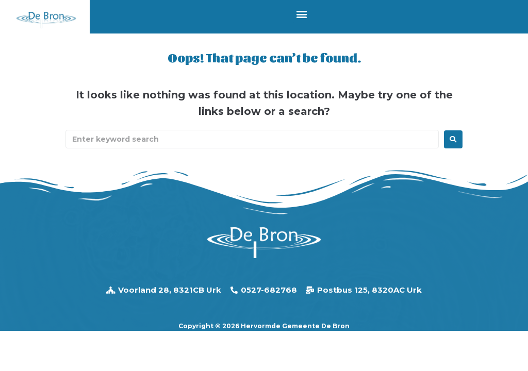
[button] (301, 14)
